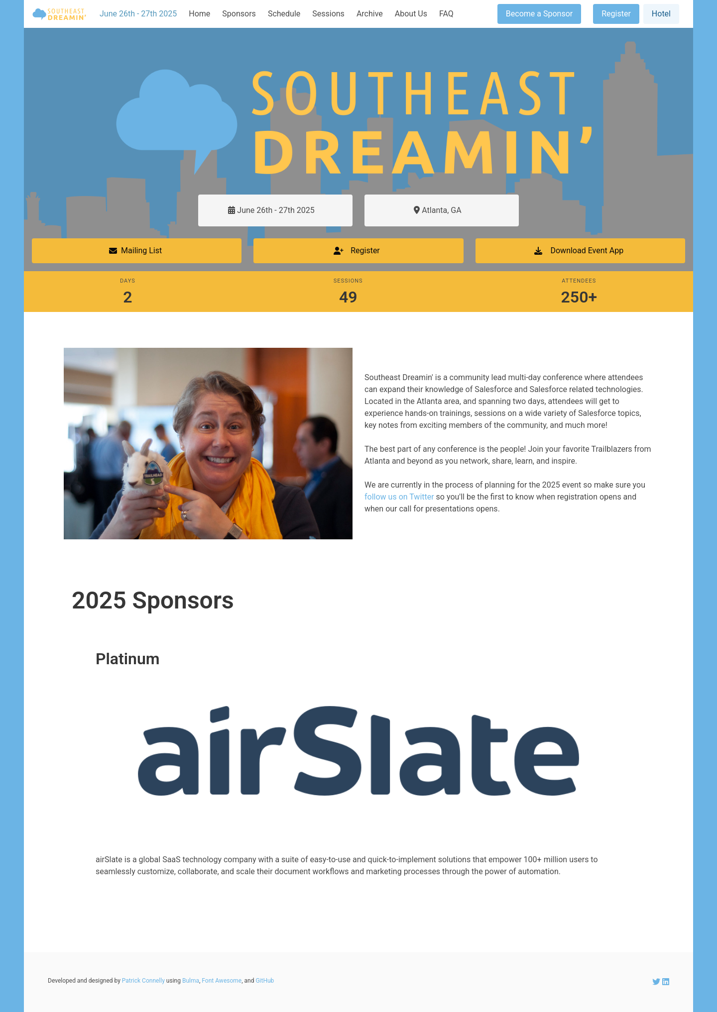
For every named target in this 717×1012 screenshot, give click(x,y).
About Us (411, 13)
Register (616, 13)
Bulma (190, 980)
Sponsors (239, 13)
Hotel (661, 13)
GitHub (264, 980)
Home (199, 13)
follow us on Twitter (399, 497)
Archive (370, 13)
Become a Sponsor (539, 13)
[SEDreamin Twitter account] (657, 982)
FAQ (446, 13)
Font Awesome (221, 980)
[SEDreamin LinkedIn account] (665, 982)
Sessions (328, 13)
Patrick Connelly (143, 980)
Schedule (284, 13)
